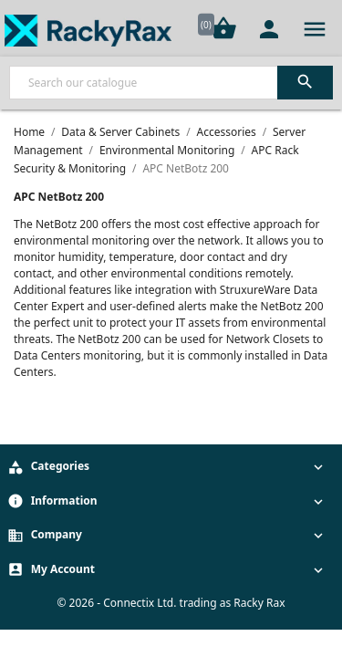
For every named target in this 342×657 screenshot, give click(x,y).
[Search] (171, 82)
